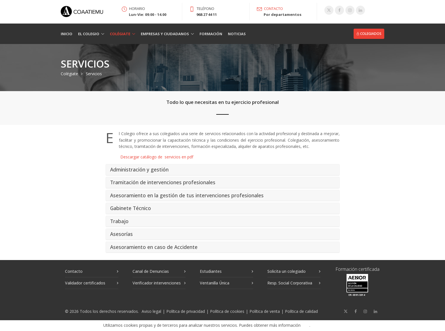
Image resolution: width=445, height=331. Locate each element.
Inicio (66, 33)
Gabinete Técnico (130, 208)
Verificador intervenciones (157, 283)
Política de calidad (301, 311)
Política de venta (264, 311)
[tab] (222, 169)
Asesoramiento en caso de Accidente (154, 247)
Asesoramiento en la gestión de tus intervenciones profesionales (187, 195)
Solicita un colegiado (286, 271)
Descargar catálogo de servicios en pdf (156, 157)
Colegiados (368, 33)
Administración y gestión (139, 169)
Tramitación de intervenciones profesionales (162, 182)
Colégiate (120, 33)
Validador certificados (85, 283)
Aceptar (329, 325)
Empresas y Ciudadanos (165, 33)
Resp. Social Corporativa (289, 283)
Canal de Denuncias (151, 271)
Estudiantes (211, 271)
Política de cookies (227, 311)
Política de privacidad (185, 311)
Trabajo (119, 221)
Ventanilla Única (214, 283)
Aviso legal (151, 311)
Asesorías (121, 234)
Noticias (237, 33)
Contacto (74, 271)
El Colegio (88, 33)
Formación (211, 33)
